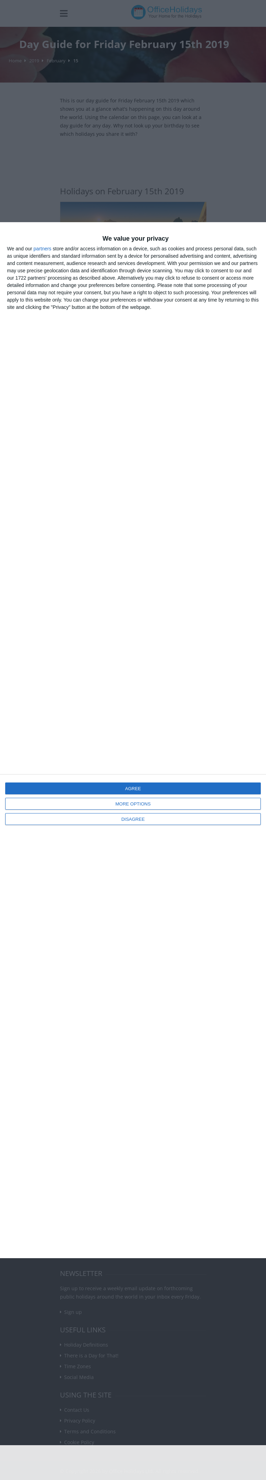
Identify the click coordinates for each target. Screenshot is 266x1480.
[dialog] (133, 740)
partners (42, 248)
